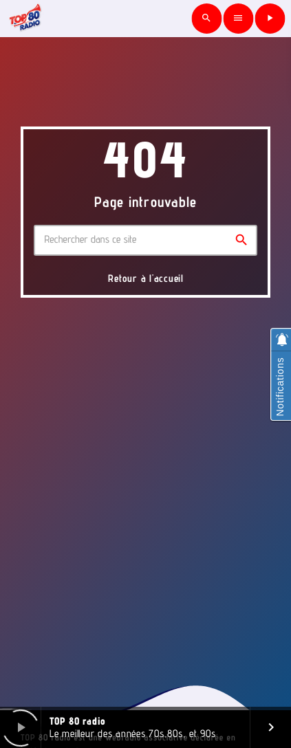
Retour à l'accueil (146, 278)
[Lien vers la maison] (25, 18)
